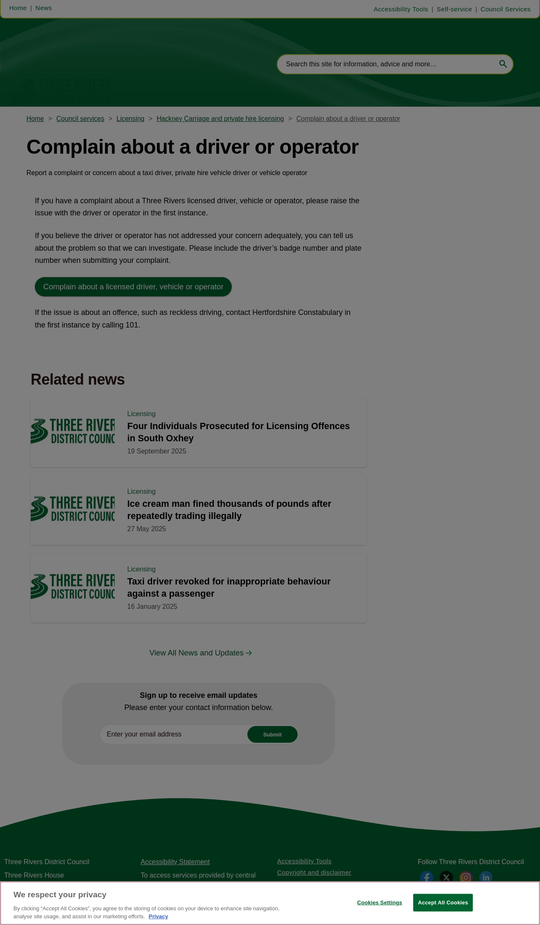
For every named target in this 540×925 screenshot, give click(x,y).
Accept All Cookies (443, 902)
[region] (270, 903)
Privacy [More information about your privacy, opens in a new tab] (158, 916)
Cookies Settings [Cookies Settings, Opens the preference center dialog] (379, 902)
